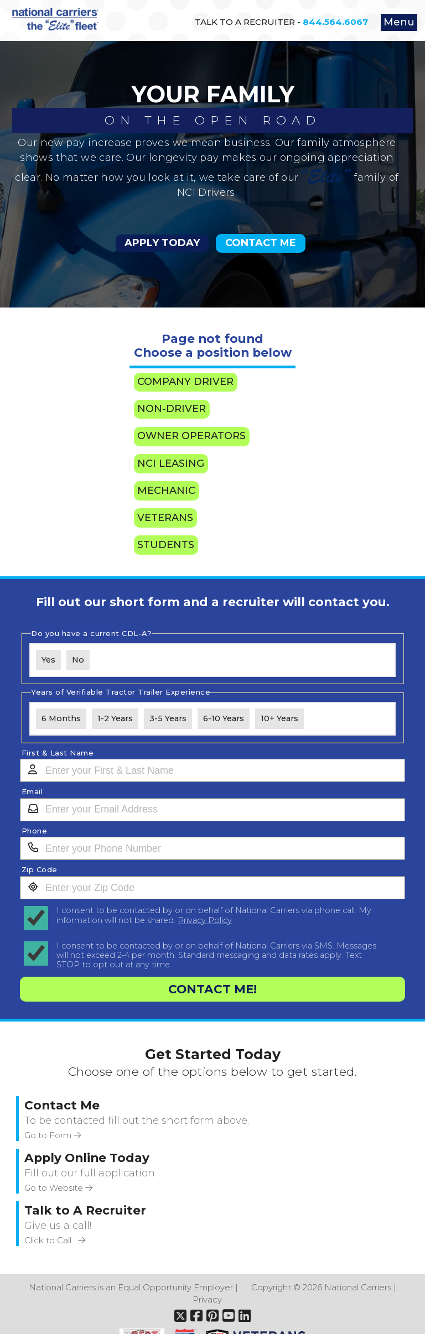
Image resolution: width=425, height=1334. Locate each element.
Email (32, 792)
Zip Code (40, 870)
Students (165, 545)
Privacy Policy (205, 920)
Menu (398, 22)
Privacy (207, 1299)
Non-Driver (171, 409)
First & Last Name (58, 753)
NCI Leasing (170, 463)
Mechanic (166, 490)
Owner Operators (191, 436)
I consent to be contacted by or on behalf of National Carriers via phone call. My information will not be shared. (213, 915)
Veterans (165, 518)
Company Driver (185, 382)
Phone (35, 831)
